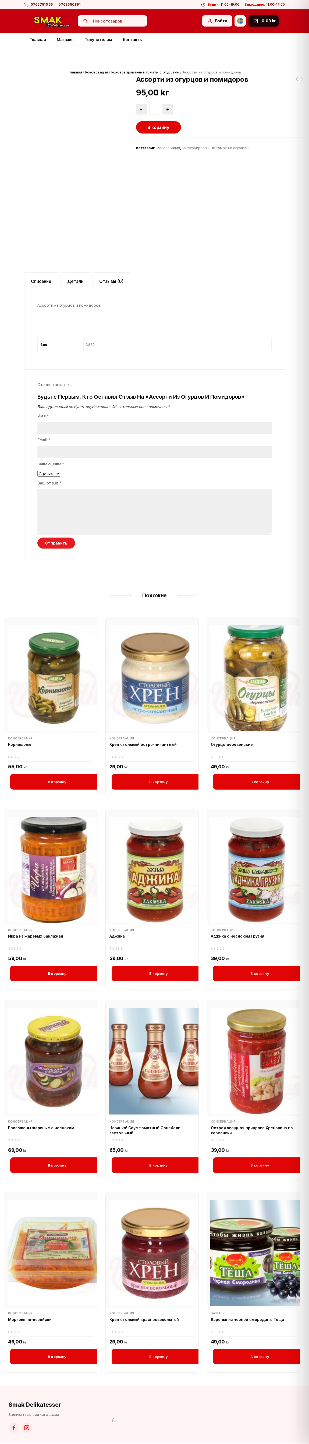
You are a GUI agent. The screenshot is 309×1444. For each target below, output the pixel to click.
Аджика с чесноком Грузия (237, 936)
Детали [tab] (75, 281)
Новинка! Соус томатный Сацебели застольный (144, 1131)
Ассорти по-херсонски (297, 82)
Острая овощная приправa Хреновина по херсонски (252, 1131)
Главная (38, 39)
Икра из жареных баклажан (35, 936)
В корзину (158, 127)
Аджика (117, 936)
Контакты (133, 39)
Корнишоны (19, 744)
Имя (43, 416)
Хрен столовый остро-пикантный (143, 744)
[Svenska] (240, 21)
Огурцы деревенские (232, 744)
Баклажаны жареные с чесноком (41, 1128)
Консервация (96, 72)
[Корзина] (263, 21)
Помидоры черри (303, 82)
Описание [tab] (41, 281)
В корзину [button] (57, 782)
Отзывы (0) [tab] (111, 281)
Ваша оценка (50, 464)
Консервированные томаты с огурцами (145, 72)
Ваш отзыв (49, 483)
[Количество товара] (154, 109)
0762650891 (69, 4)
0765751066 (42, 4)
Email (43, 440)
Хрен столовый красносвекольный (144, 1319)
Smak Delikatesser (35, 1404)
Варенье (218, 1313)
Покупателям (98, 39)
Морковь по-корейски (30, 1319)
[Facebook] (14, 1428)
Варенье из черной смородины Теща (247, 1319)
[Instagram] (27, 1428)
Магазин (65, 39)
